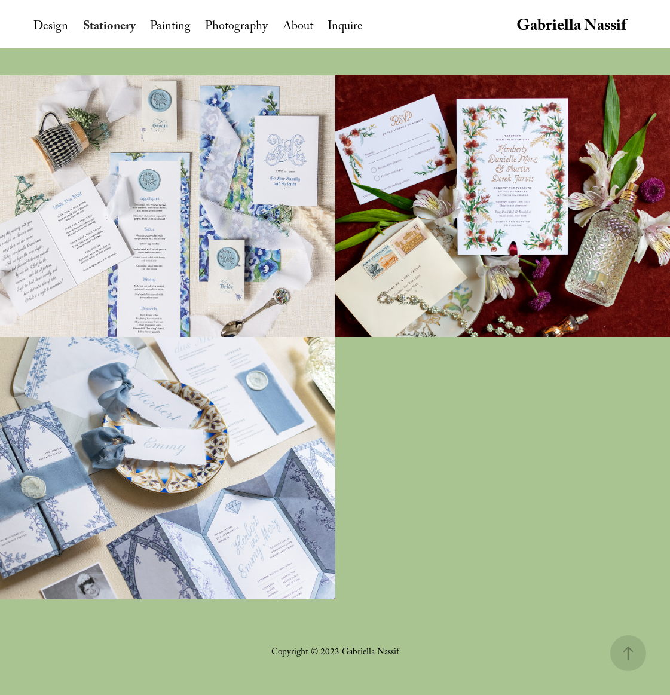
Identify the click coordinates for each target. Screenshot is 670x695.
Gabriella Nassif (571, 27)
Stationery (109, 27)
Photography (236, 27)
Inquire (345, 27)
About (298, 27)
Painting (170, 27)
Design (50, 27)
